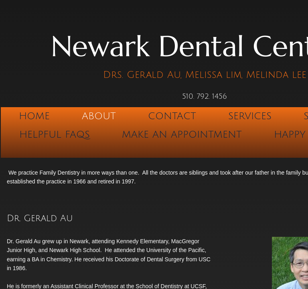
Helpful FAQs (54, 134)
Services (250, 116)
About (99, 116)
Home (34, 116)
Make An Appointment (182, 134)
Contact (172, 116)
